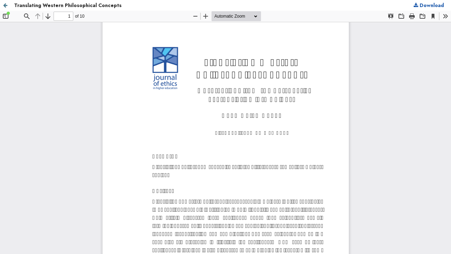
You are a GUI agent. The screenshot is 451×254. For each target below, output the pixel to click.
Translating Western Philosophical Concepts (68, 5)
